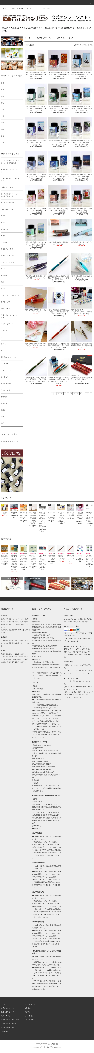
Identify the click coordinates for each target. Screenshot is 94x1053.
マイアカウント (29, 1004)
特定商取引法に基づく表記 (10, 1019)
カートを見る (28, 1016)
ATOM (7, 1031)
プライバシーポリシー (8, 1023)
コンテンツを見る (46, 8)
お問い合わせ (28, 1019)
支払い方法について (7, 1008)
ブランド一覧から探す (15, 8)
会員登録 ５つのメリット (9, 441)
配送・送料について (7, 1012)
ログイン (27, 1012)
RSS (2, 1031)
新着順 (90, 45)
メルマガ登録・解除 (7, 1027)
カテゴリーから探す (31, 8)
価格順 (84, 45)
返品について (5, 1016)
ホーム (4, 8)
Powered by (47, 1047)
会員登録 (27, 1008)
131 (87, 394)
